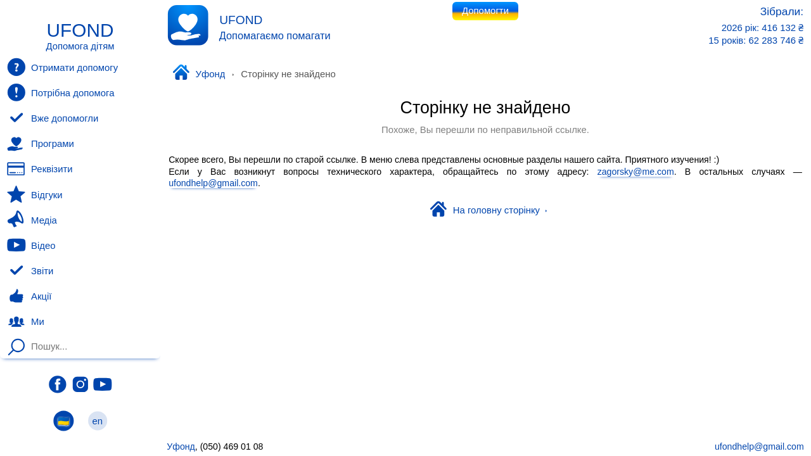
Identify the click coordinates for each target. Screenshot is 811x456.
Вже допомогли (52, 118)
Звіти (30, 271)
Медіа (31, 219)
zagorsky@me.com (635, 171)
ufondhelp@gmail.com (213, 183)
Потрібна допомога (60, 92)
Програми (40, 143)
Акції (29, 296)
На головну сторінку (488, 210)
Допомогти (485, 11)
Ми (25, 321)
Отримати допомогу (62, 67)
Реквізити (39, 169)
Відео (31, 245)
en (97, 421)
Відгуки (34, 194)
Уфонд (199, 73)
